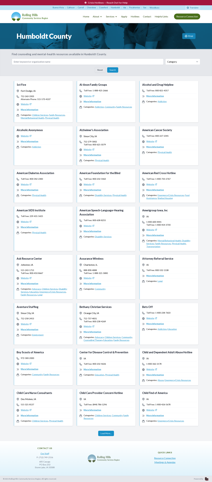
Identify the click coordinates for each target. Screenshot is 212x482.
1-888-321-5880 (100, 273)
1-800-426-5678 (162, 404)
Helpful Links (161, 16)
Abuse (161, 380)
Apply (124, 16)
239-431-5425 (36, 216)
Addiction (99, 107)
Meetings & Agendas (164, 462)
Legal (40, 295)
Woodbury (154, 7)
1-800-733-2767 (162, 179)
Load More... (106, 433)
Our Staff (44, 453)
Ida (124, 7)
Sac (144, 7)
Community (110, 107)
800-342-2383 (36, 179)
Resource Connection (187, 16)
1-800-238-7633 (162, 312)
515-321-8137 (27, 404)
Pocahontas (134, 7)
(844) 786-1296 (100, 404)
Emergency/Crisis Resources (171, 195)
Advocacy (36, 289)
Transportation (153, 246)
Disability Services (103, 195)
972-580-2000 (27, 358)
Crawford (103, 7)
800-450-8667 (36, 273)
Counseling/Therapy (93, 340)
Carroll (81, 7)
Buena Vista (58, 7)
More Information (29, 109)
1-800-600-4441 (154, 222)
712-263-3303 (27, 96)
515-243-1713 (27, 270)
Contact (147, 16)
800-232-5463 (99, 179)
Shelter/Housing (165, 198)
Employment (38, 335)
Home (86, 16)
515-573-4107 (43, 99)
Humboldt (115, 7)
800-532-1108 (162, 270)
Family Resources (57, 115)
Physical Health (52, 118)
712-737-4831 (90, 318)
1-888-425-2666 (100, 90)
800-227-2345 (162, 136)
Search (113, 70)
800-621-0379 (99, 144)
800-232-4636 (99, 364)
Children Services (40, 115)
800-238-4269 (99, 321)
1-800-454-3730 (162, 225)
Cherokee (91, 7)
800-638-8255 (99, 220)
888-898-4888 (90, 270)
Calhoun (71, 7)
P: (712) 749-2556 (45, 457)
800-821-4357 (162, 90)
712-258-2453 (27, 318)
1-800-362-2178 (154, 364)
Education (34, 292)
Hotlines (135, 16)
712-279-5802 (90, 141)
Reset (100, 70)
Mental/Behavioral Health (32, 118)
